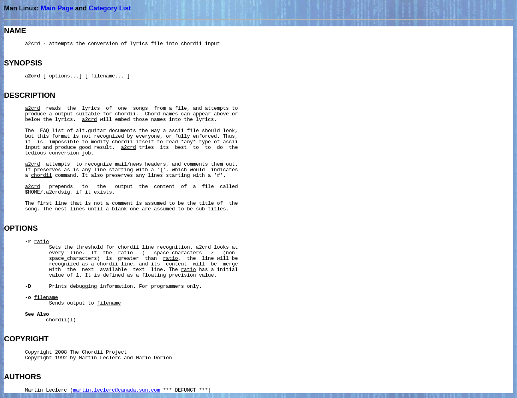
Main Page (57, 8)
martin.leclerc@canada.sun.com (116, 390)
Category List (110, 8)
